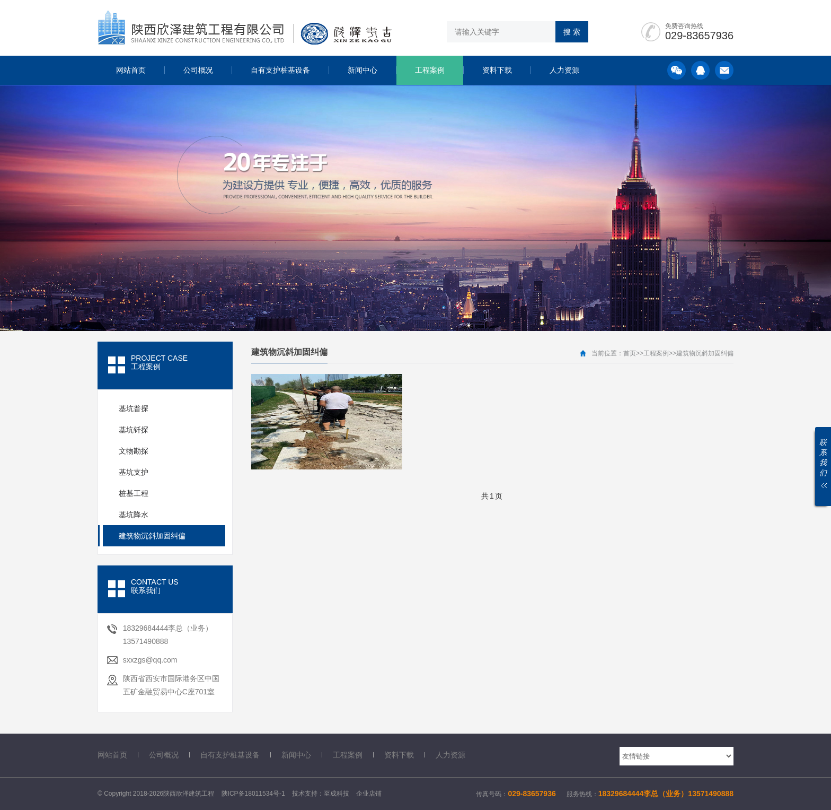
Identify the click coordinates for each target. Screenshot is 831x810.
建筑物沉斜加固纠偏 (704, 353)
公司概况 (198, 70)
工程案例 (430, 70)
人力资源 (564, 70)
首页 (629, 353)
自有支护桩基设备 (280, 70)
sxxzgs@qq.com (150, 660)
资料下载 (497, 70)
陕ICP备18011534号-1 (253, 793)
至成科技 (336, 793)
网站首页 (131, 70)
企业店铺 (369, 793)
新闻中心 (362, 70)
